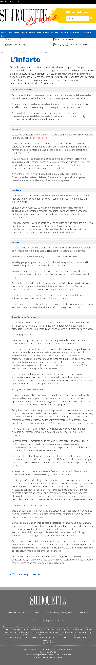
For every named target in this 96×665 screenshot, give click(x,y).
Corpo (16, 32)
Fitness (46, 32)
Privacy (56, 612)
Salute (3, 36)
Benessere (64, 32)
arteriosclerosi (40, 137)
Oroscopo (87, 32)
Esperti (29, 612)
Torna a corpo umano (26, 574)
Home (2, 52)
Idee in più (13, 39)
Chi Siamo (12, 612)
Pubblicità (47, 612)
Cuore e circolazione (39, 52)
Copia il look (15, 44)
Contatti (37, 612)
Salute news (48, 50)
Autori (21, 612)
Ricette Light (64, 39)
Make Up (4, 32)
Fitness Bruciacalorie (71, 44)
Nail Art (32, 32)
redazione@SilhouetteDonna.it (42, 654)
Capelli (24, 32)
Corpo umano (23, 52)
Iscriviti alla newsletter (82, 12)
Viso (10, 32)
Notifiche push (57, 620)
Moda (39, 32)
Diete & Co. (55, 32)
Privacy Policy (66, 612)
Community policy (42, 620)
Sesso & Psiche (75, 32)
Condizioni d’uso (81, 612)
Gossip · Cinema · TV (9, 2)
